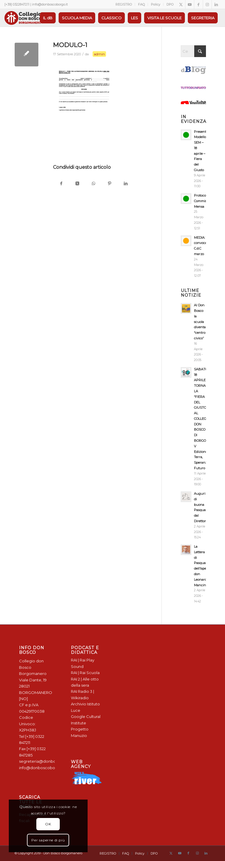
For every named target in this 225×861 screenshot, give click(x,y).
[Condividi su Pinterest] (109, 184)
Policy (155, 4)
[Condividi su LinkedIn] (125, 184)
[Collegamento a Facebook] (198, 4)
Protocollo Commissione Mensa (204, 201)
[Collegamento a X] (181, 4)
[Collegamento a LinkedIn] (216, 4)
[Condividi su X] (77, 184)
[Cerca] (193, 51)
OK (48, 824)
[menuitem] (123, 4)
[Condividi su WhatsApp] (93, 184)
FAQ (141, 4)
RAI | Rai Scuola (85, 672)
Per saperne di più (48, 840)
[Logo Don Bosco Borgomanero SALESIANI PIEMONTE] (22, 18)
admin (99, 54)
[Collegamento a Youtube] (189, 4)
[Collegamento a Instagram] (207, 4)
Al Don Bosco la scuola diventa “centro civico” (200, 321)
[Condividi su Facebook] (61, 184)
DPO (169, 4)
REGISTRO (123, 4)
